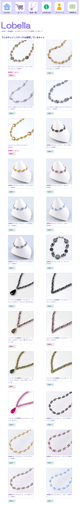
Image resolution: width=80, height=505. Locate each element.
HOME (3, 31)
